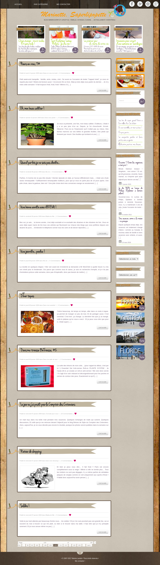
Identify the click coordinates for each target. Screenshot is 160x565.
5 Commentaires (54, 261)
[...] (140, 179)
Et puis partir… (124, 132)
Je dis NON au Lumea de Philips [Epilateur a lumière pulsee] (130, 190)
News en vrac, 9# (30, 63)
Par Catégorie (41, 4)
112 (65, 545)
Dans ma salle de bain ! (50, 359)
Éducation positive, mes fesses (130, 144)
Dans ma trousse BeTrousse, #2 (38, 350)
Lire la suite (102, 90)
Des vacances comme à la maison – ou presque (130, 219)
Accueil (18, 4)
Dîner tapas (27, 296)
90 (32, 545)
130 (79, 545)
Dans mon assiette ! (49, 305)
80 (28, 545)
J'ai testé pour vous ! (52, 414)
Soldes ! (25, 505)
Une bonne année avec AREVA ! (38, 207)
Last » (89, 545)
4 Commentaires (57, 172)
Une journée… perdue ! (32, 251)
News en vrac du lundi (50, 73)
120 (74, 545)
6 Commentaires (64, 73)
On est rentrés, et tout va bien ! (130, 127)
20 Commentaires (66, 414)
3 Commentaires (63, 117)
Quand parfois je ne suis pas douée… (40, 162)
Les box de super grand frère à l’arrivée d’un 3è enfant (130, 121)
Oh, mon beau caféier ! (32, 108)
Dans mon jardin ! (50, 117)
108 (45, 545)
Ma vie (48, 172)
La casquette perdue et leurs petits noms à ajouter (130, 138)
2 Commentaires (61, 216)
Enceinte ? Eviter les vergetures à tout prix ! (130, 163)
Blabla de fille (50, 216)
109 (50, 545)
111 (60, 545)
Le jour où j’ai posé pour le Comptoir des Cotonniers (47, 404)
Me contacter (63, 4)
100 (37, 545)
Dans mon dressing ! (52, 461)
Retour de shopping (30, 451)
